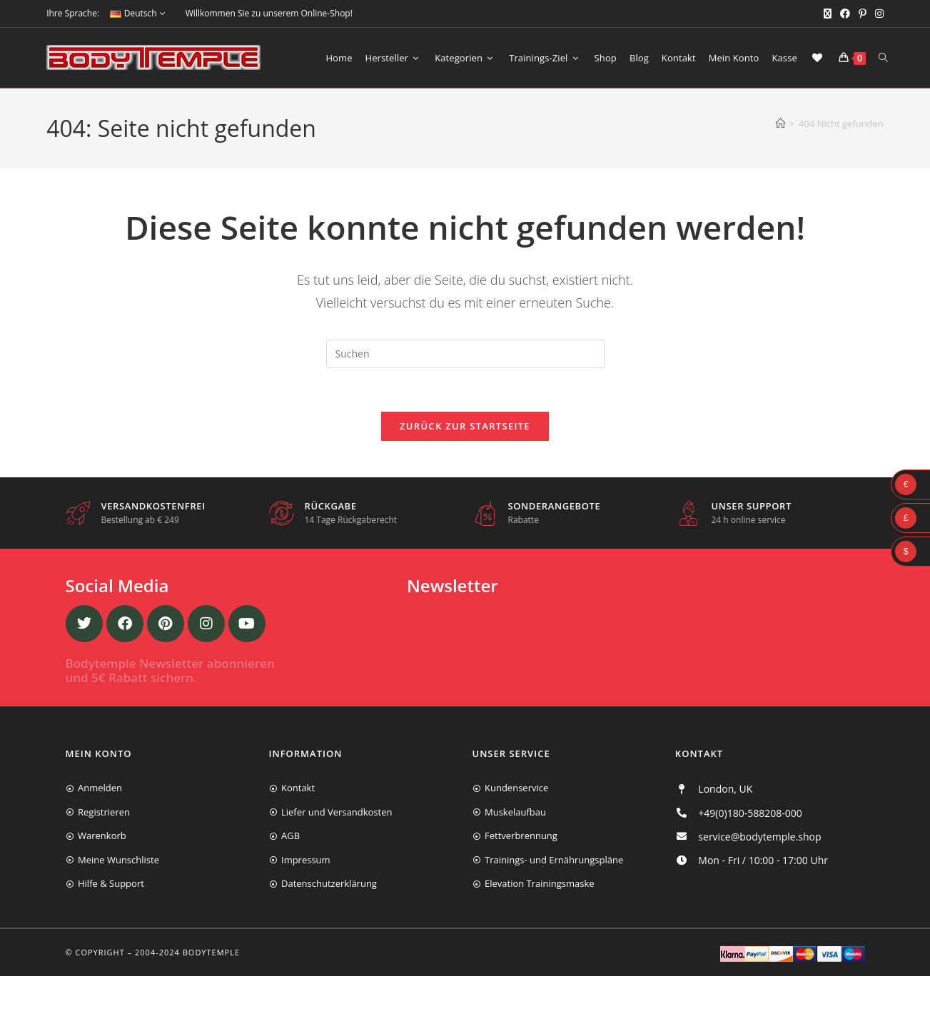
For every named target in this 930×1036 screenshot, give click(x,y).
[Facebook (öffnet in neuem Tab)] (845, 13)
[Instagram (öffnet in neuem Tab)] (877, 13)
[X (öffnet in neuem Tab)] (827, 13)
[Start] (780, 123)
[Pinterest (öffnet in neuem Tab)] (862, 13)
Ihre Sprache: (72, 13)
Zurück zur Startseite (465, 426)
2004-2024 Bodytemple (187, 952)
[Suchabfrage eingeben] (465, 354)
